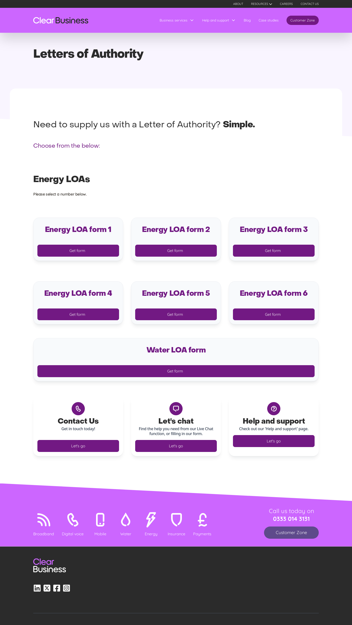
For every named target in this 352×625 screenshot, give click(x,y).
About (238, 4)
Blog (247, 20)
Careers (286, 4)
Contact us (310, 4)
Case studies (269, 20)
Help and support (215, 20)
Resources (259, 4)
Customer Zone (302, 20)
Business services (173, 20)
